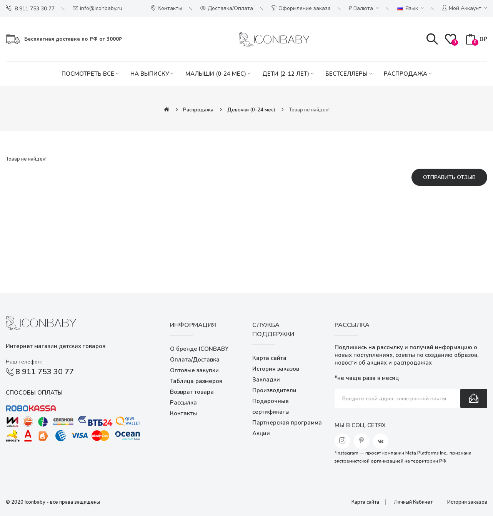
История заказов (275, 369)
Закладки (266, 379)
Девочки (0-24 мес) (251, 109)
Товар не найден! (309, 109)
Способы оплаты (34, 393)
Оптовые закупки (194, 370)
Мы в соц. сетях (360, 425)
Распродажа (198, 109)
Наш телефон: (24, 361)
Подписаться (473, 398)
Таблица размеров (196, 381)
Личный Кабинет (413, 502)
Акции (261, 433)
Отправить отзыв (449, 177)
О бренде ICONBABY (199, 349)
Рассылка (183, 402)
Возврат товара (192, 392)
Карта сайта (269, 358)
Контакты (183, 413)
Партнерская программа (287, 422)
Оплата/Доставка (195, 359)
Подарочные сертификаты (271, 406)
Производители (274, 390)
